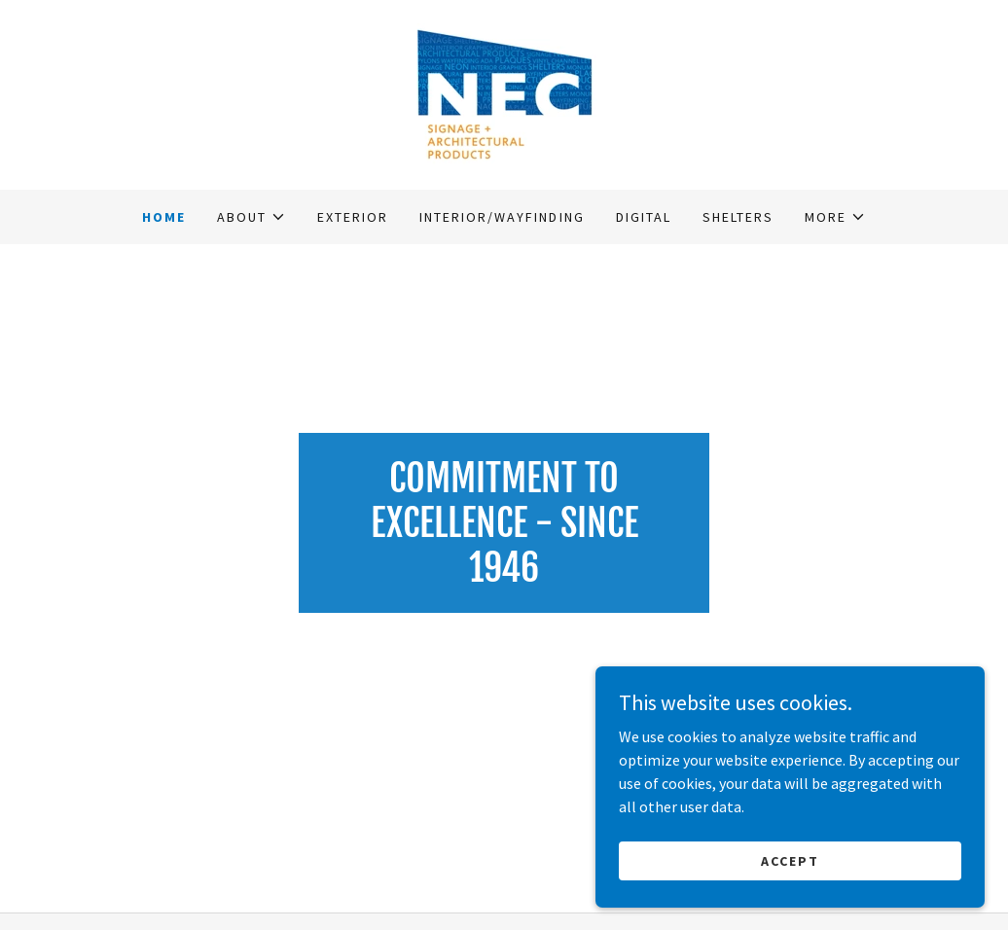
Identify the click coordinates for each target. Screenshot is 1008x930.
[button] (251, 217)
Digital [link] (643, 217)
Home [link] (164, 217)
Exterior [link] (352, 217)
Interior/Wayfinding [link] (501, 217)
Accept (790, 860)
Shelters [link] (738, 217)
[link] (503, 92)
